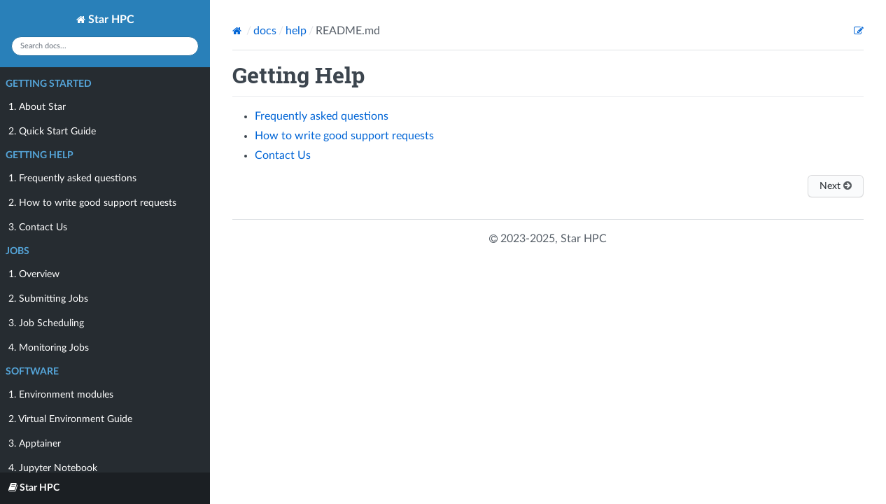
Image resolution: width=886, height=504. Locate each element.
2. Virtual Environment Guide (70, 419)
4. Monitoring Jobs (48, 348)
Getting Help (39, 155)
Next (836, 186)
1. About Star (37, 107)
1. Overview (33, 274)
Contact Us (283, 155)
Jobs (17, 251)
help (296, 30)
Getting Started (49, 84)
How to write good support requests (344, 135)
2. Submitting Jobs (48, 299)
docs (264, 30)
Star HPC (105, 19)
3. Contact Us (37, 227)
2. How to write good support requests (92, 203)
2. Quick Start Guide (52, 131)
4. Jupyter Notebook (52, 468)
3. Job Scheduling (46, 323)
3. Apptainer (34, 444)
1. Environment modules (60, 395)
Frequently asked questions (321, 116)
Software (32, 372)
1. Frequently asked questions (72, 178)
